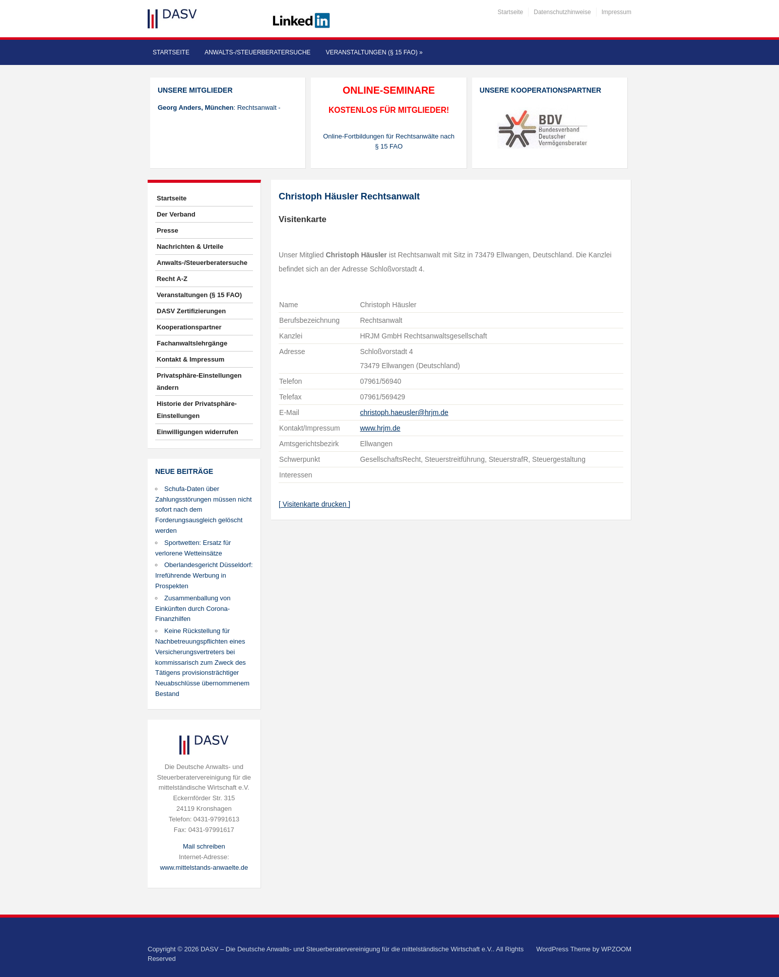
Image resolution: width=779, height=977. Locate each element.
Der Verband (176, 214)
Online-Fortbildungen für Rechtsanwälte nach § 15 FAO (389, 141)
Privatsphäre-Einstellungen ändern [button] (199, 381)
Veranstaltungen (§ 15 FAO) (374, 52)
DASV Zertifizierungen (191, 311)
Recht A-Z (172, 279)
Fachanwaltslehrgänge (192, 343)
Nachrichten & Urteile (190, 246)
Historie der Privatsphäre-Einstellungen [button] (197, 410)
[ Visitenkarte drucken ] (314, 504)
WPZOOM (616, 949)
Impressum (616, 12)
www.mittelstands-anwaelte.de (204, 867)
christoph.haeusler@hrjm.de (404, 412)
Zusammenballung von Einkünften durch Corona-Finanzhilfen (193, 608)
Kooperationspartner (189, 327)
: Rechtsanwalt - (219, 107)
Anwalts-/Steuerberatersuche (257, 52)
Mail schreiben (204, 846)
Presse (167, 230)
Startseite (511, 12)
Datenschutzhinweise (562, 12)
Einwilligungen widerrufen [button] (197, 432)
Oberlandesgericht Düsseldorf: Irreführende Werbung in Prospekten (204, 575)
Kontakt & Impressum (190, 359)
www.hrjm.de (380, 428)
